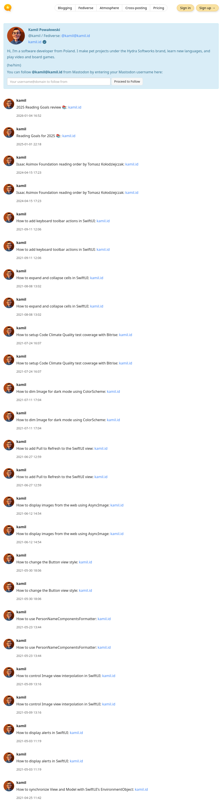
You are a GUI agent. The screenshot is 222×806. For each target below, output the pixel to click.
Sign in (185, 8)
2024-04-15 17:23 (28, 172)
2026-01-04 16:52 (28, 115)
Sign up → (207, 8)
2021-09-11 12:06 (28, 229)
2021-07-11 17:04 (28, 400)
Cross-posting (136, 8)
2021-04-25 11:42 (28, 798)
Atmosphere (109, 8)
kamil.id (34, 41)
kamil (21, 100)
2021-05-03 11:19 (28, 741)
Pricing (158, 8)
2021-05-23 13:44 (28, 627)
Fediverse (86, 8)
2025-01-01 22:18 (28, 144)
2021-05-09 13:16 (28, 684)
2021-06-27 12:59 (28, 457)
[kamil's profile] (9, 103)
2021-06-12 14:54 (28, 513)
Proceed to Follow (127, 81)
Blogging (65, 8)
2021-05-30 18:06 (28, 570)
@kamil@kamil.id (75, 35)
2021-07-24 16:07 (28, 343)
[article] (110, 108)
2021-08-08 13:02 (28, 286)
